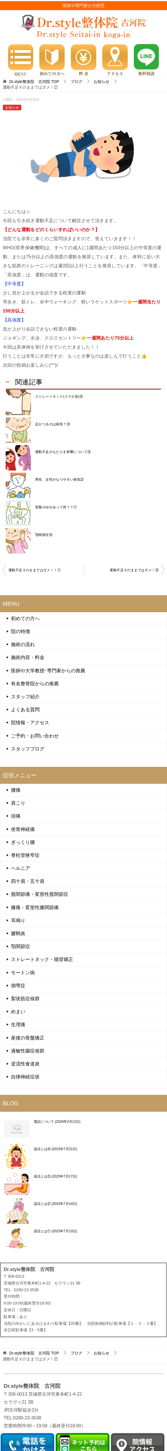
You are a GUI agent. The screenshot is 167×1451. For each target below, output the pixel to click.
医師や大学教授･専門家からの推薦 (48, 670)
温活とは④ (55, 1149)
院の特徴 (20, 631)
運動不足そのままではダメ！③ (134, 570)
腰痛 (16, 790)
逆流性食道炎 (25, 1064)
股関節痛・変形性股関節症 (39, 894)
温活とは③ (55, 1176)
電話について (57, 1122)
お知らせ (12, 108)
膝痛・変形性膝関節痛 (35, 907)
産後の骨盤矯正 (27, 1038)
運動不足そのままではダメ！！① (34, 570)
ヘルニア (20, 868)
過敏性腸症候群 (27, 1051)
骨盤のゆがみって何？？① (56, 507)
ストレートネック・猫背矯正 (42, 959)
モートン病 (23, 972)
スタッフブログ (27, 749)
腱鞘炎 (18, 933)
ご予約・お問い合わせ (35, 736)
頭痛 (16, 816)
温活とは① (55, 1231)
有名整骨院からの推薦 (35, 683)
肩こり (18, 803)
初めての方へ (25, 618)
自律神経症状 (25, 1077)
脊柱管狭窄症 (25, 855)
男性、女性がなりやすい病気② (59, 480)
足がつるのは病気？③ (52, 424)
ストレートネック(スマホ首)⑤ (59, 397)
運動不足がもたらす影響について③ (63, 452)
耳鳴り (18, 920)
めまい (18, 1011)
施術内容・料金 (27, 657)
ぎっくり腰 (23, 842)
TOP (34, 81)
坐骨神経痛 (23, 829)
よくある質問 (25, 709)
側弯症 (18, 985)
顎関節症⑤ (44, 535)
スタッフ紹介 (25, 696)
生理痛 (18, 1024)
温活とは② (55, 1204)
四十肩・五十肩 (27, 881)
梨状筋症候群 (25, 998)
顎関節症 (20, 946)
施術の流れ (23, 644)
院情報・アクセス (30, 722)
